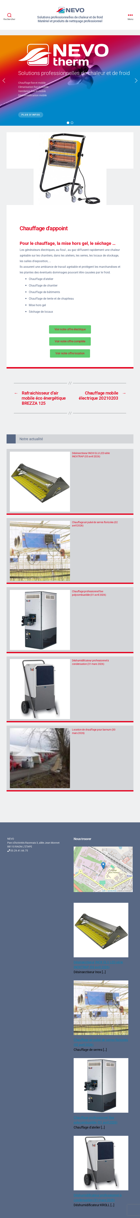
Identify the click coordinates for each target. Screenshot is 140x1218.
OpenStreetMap (111, 891)
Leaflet (104, 891)
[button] (4, 80)
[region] (70, 80)
